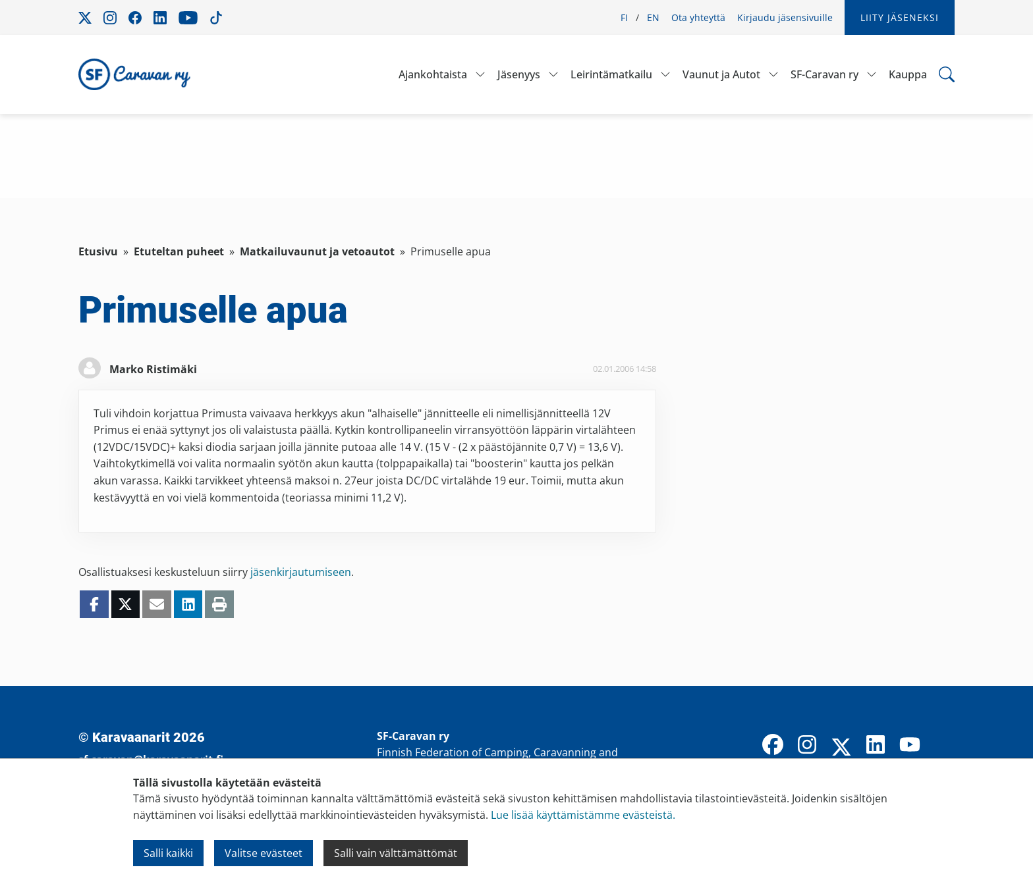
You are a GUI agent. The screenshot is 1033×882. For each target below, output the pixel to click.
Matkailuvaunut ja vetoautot (317, 251)
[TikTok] (944, 745)
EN (653, 17)
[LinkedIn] (875, 745)
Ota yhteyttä (698, 17)
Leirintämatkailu (611, 74)
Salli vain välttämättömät (395, 853)
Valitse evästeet (263, 853)
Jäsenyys (518, 74)
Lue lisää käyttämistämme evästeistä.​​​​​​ (583, 815)
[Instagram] (807, 745)
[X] (841, 748)
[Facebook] (772, 745)
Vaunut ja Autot (721, 74)
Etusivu (98, 251)
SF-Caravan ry (824, 74)
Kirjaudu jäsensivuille (785, 17)
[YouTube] (909, 745)
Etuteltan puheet (179, 251)
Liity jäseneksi (899, 17)
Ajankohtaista (433, 74)
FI (624, 17)
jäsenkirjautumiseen (300, 572)
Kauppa (908, 74)
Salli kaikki (168, 853)
